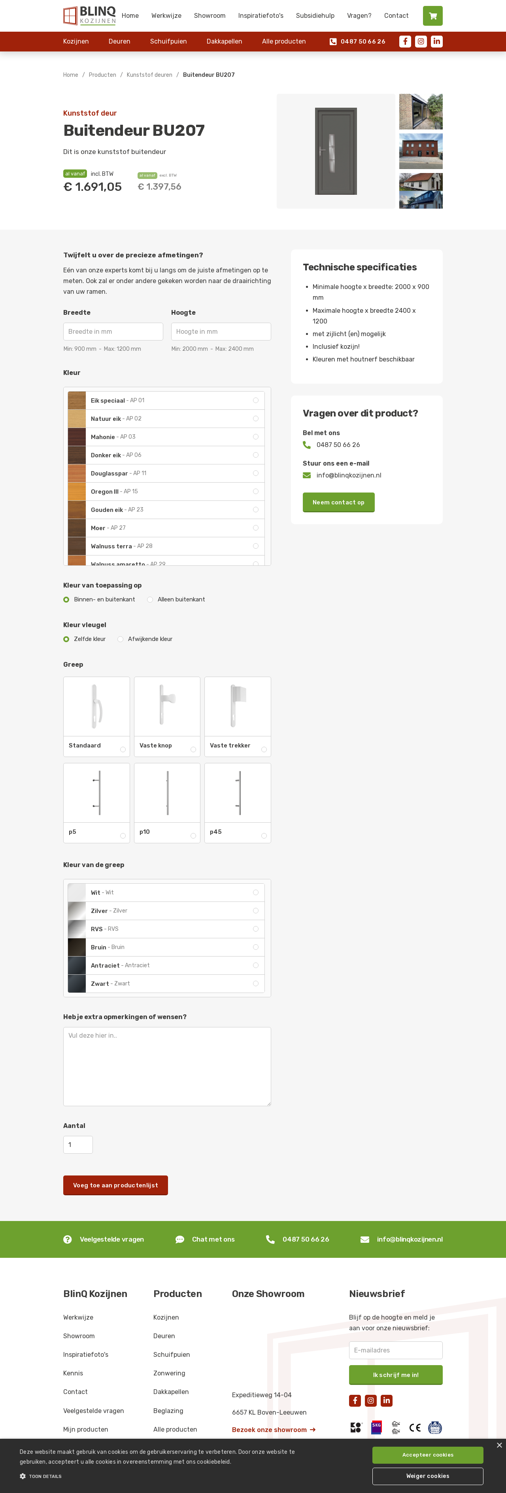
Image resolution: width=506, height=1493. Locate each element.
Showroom (210, 15)
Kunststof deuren (149, 75)
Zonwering (169, 1373)
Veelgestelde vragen (93, 1411)
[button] (171, 1476)
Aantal (74, 1126)
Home (130, 15)
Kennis (73, 1373)
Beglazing (168, 1411)
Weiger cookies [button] (428, 1476)
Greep (73, 664)
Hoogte (183, 312)
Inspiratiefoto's (260, 15)
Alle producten (284, 41)
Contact (396, 15)
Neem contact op (339, 502)
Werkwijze (166, 15)
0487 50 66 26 (357, 41)
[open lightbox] (336, 151)
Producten (102, 75)
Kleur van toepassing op (102, 585)
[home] (89, 15)
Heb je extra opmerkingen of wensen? (125, 1017)
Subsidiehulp (315, 15)
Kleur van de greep (93, 865)
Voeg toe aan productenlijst (115, 1185)
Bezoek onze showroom (273, 1430)
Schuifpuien (168, 41)
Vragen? (359, 15)
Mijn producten (85, 1429)
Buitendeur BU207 (209, 75)
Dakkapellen (224, 41)
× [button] (499, 1446)
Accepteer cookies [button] (428, 1455)
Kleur (72, 373)
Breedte (77, 312)
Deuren (119, 41)
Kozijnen (76, 41)
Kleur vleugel (84, 625)
